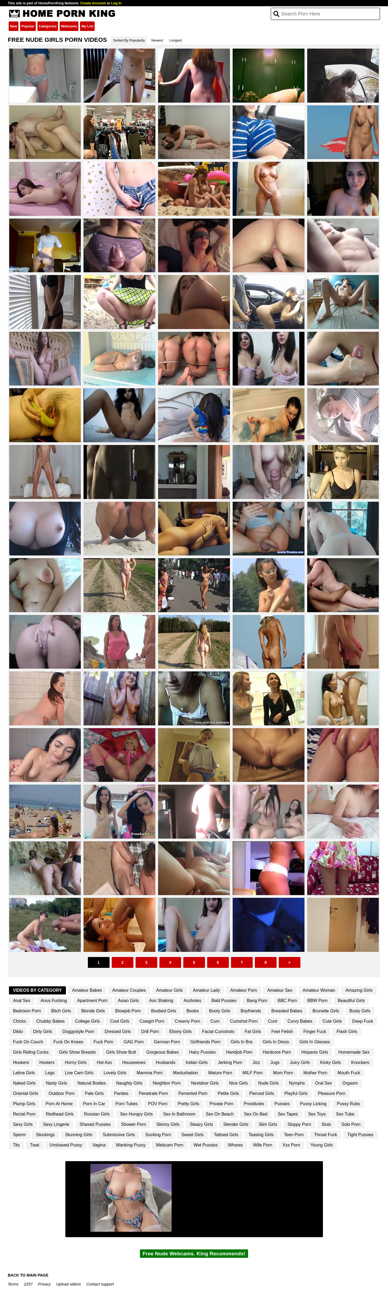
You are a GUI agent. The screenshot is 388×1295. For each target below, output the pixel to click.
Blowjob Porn (128, 1011)
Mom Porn (283, 1072)
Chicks (19, 1021)
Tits (16, 1145)
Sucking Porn (158, 1134)
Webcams (69, 26)
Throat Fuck (325, 1134)
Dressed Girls (118, 1031)
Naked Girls (24, 1083)
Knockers (360, 1062)
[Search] (325, 14)
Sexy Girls (23, 1124)
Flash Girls (346, 1031)
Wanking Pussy (131, 1145)
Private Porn (221, 1103)
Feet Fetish (282, 1031)
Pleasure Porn (331, 1093)
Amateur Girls (169, 990)
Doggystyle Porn (78, 1031)
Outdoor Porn (62, 1093)
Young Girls (321, 1145)
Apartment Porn (92, 1000)
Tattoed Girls (226, 1134)
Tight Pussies (360, 1134)
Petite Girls (228, 1093)
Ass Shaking (161, 1000)
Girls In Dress (276, 1042)
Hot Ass (104, 1062)
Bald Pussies (224, 1000)
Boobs (193, 1011)
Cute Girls (332, 1021)
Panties (121, 1093)
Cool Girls (119, 1021)
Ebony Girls (180, 1031)
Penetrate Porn (153, 1093)
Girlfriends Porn (205, 1042)
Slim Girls (268, 1124)
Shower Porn (133, 1124)
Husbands (165, 1062)
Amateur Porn (243, 990)
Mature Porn (220, 1072)
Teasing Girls (261, 1134)
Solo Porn (350, 1124)
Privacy (44, 1284)
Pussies (282, 1103)
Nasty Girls (56, 1083)
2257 (28, 1284)
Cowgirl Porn (151, 1021)
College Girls (87, 1021)
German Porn (167, 1042)
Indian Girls (197, 1062)
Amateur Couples (129, 990)
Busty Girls (359, 1011)
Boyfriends (251, 1011)
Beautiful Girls (351, 1000)
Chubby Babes (50, 1021)
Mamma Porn (150, 1072)
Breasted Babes (286, 1011)
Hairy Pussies (202, 1052)
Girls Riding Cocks (31, 1052)
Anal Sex (21, 1000)
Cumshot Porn (244, 1021)
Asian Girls (128, 1000)
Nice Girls (238, 1083)
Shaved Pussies (95, 1124)
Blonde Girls (93, 1011)
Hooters (46, 1062)
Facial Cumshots (218, 1031)
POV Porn (158, 1103)
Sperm (19, 1134)
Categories (48, 26)
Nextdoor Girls (205, 1083)
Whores (235, 1145)
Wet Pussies (206, 1145)
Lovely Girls (115, 1072)
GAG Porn (134, 1042)
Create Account (93, 3)
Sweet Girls (192, 1134)
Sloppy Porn (299, 1124)
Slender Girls (235, 1124)
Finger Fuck (314, 1031)
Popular (27, 26)
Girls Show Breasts (77, 1052)
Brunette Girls (326, 1011)
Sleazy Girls (201, 1124)
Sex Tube (345, 1114)
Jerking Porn (230, 1062)
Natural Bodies (91, 1083)
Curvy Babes (299, 1021)
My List (87, 26)
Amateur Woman (319, 990)
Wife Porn (262, 1145)
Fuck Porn (103, 1042)
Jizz (256, 1062)
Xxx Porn (291, 1145)
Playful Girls (295, 1093)
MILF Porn (252, 1072)
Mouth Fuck (349, 1072)
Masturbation (185, 1072)
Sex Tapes (288, 1114)
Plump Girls (24, 1103)
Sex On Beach (220, 1114)
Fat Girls (253, 1031)
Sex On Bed (255, 1114)
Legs (50, 1072)
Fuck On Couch (28, 1042)
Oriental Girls (25, 1093)
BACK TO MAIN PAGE (28, 1275)
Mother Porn (315, 1072)
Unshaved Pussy (66, 1145)
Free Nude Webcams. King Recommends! (194, 1253)
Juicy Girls (300, 1062)
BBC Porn (287, 1000)
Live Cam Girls (79, 1072)
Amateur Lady (206, 990)
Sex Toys (317, 1114)
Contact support (100, 1284)
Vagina (99, 1145)
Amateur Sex (279, 990)
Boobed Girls (163, 1011)
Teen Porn (294, 1134)
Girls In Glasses (314, 1042)
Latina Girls (24, 1072)
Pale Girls (94, 1093)
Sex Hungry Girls (136, 1114)
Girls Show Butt (121, 1052)
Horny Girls (75, 1062)
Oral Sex (323, 1083)
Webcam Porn (169, 1145)
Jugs (275, 1062)
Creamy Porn (187, 1021)
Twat (34, 1145)
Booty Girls (219, 1011)
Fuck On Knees (68, 1042)
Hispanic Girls (314, 1052)
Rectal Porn (24, 1114)
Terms (13, 1284)
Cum (215, 1021)
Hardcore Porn (277, 1052)
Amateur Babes (87, 990)
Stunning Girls (78, 1134)
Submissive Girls (119, 1134)
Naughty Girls (129, 1083)
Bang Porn (257, 1000)
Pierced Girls (261, 1093)
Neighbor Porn (167, 1083)
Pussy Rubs (348, 1103)
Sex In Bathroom (179, 1114)
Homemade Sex (354, 1052)
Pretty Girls (188, 1103)
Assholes (192, 1000)
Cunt (272, 1021)
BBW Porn (317, 1000)
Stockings (45, 1134)
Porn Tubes (127, 1103)
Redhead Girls (59, 1114)
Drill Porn (150, 1031)
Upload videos (68, 1284)
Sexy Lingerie (56, 1124)
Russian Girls (97, 1114)
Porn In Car (94, 1103)
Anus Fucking (54, 1000)
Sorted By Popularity (129, 40)
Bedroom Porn (27, 1011)
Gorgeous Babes (162, 1052)
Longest (175, 40)
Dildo (18, 1031)
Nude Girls (268, 1083)
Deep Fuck (362, 1021)
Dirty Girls (42, 1031)
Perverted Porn (192, 1093)
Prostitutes (254, 1103)
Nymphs (297, 1083)
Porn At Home (59, 1103)
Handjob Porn (239, 1052)
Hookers (21, 1062)
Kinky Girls (330, 1062)
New (13, 26)
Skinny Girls (167, 1124)
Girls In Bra (241, 1042)
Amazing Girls (359, 990)
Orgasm (350, 1083)
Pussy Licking (313, 1103)
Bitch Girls (61, 1011)
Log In (116, 3)
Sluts (326, 1124)
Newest (157, 40)
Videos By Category (37, 990)
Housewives (133, 1062)
